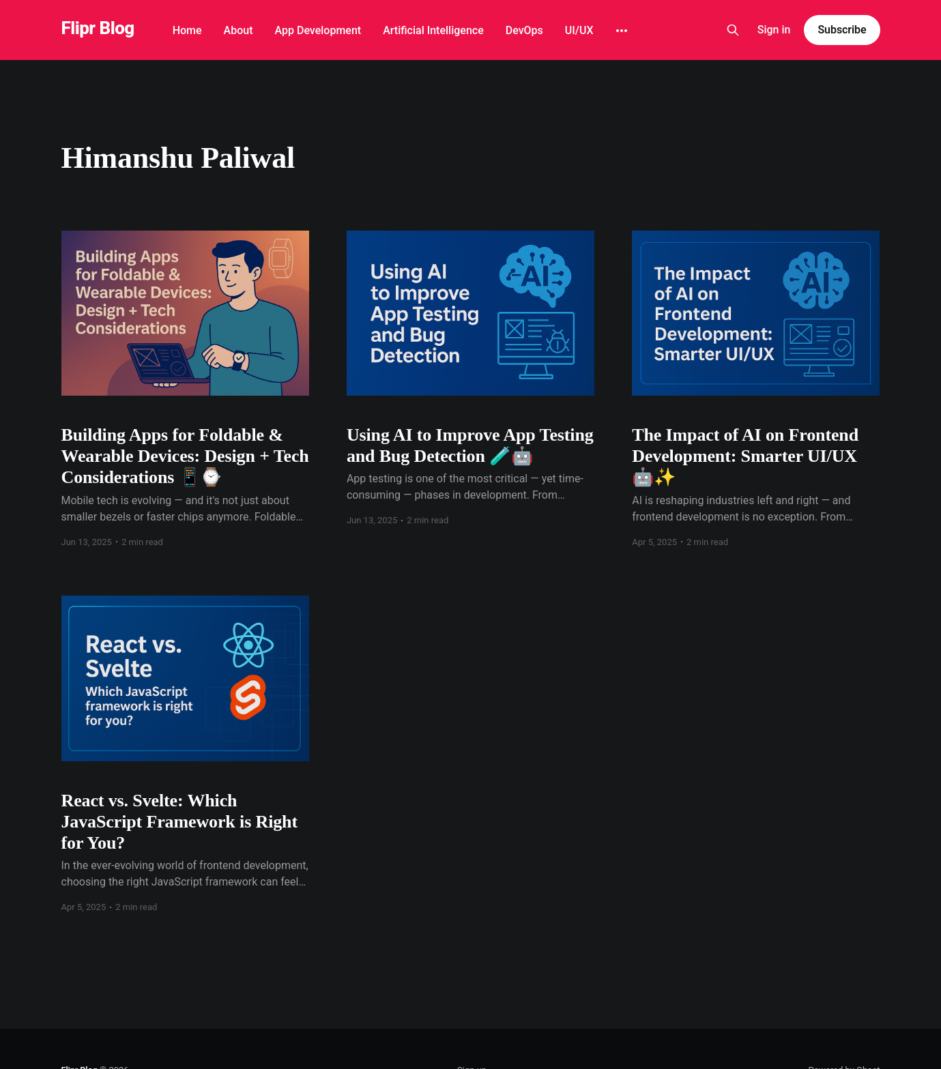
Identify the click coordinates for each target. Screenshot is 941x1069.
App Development (318, 30)
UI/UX (579, 30)
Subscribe (841, 29)
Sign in (774, 29)
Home (187, 30)
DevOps (524, 30)
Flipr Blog (97, 28)
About (238, 30)
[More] (621, 30)
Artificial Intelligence (433, 30)
